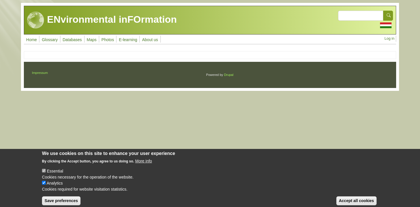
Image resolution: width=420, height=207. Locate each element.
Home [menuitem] (31, 39)
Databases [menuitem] (72, 39)
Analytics (55, 186)
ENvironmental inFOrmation (102, 20)
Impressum (40, 72)
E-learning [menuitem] (128, 39)
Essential (55, 174)
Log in (389, 39)
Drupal (228, 74)
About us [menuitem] (150, 39)
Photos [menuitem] (107, 39)
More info (143, 164)
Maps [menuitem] (92, 39)
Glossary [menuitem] (49, 39)
